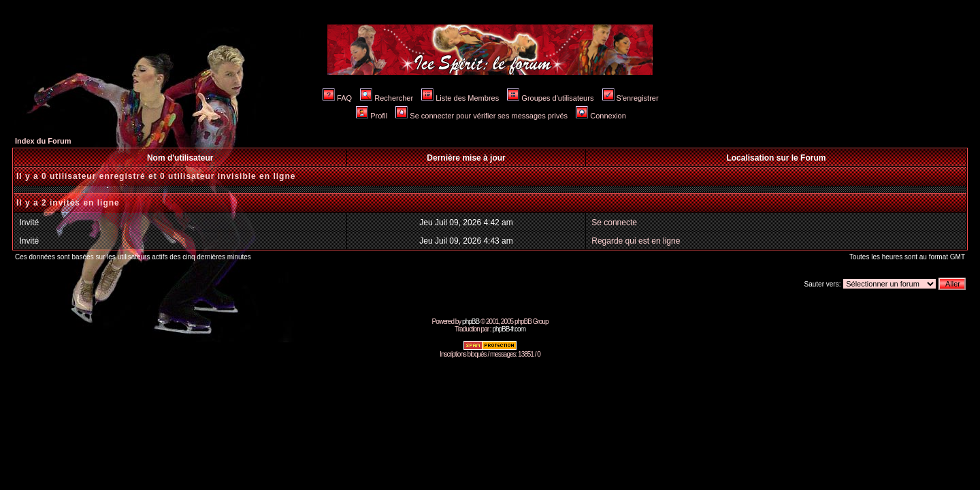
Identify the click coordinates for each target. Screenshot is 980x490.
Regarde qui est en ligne (635, 241)
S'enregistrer (630, 98)
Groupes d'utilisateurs (550, 98)
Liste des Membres (460, 98)
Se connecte (614, 222)
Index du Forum (43, 141)
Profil (371, 116)
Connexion (601, 116)
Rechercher (386, 98)
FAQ (337, 98)
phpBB (470, 321)
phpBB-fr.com (508, 329)
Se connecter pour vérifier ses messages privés (481, 116)
